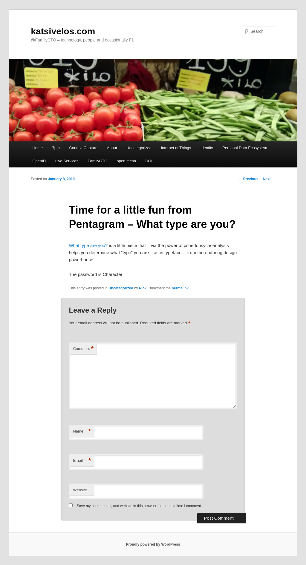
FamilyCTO (97, 161)
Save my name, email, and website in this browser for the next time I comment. (139, 506)
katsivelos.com (63, 31)
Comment (83, 349)
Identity (207, 148)
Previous (248, 179)
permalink (180, 288)
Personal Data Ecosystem (244, 148)
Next (269, 179)
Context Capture (83, 148)
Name (82, 431)
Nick (142, 288)
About (112, 148)
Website (80, 490)
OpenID (39, 161)
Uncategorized (139, 148)
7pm (56, 148)
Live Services (66, 161)
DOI (148, 161)
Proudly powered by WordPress (153, 544)
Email (82, 460)
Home (37, 148)
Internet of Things (176, 148)
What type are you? (88, 245)
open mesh (126, 161)
